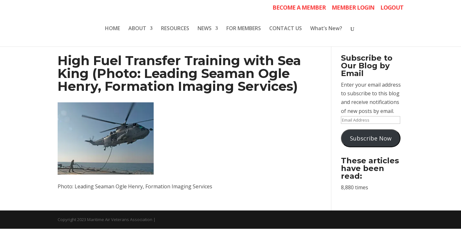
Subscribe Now (371, 138)
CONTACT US (285, 29)
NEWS (205, 29)
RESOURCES (175, 29)
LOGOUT (391, 7)
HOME (112, 29)
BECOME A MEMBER (299, 7)
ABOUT (137, 29)
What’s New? (326, 29)
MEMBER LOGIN (353, 7)
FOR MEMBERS (243, 29)
